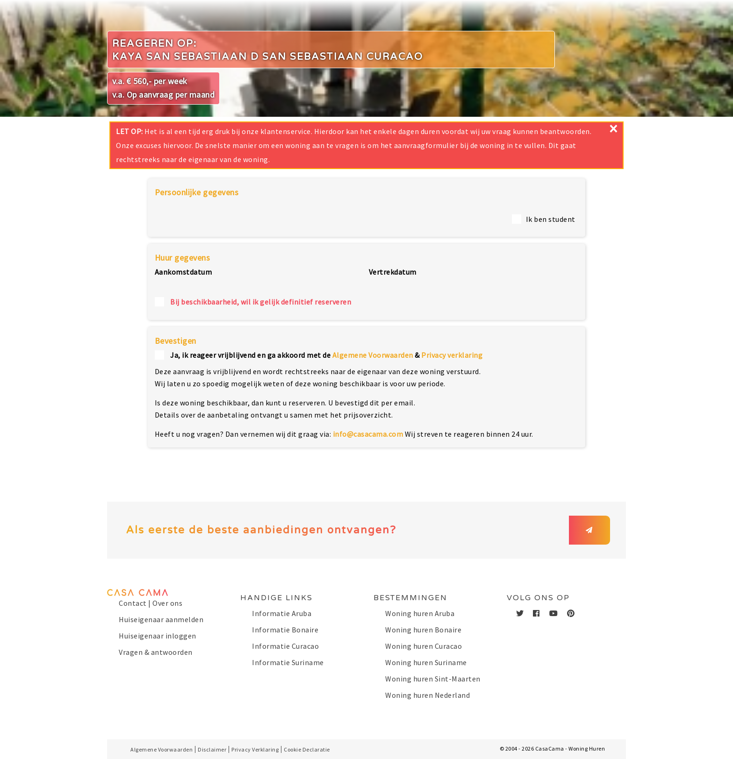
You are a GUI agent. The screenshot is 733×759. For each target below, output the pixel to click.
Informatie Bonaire (285, 629)
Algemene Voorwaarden (372, 355)
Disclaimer (212, 749)
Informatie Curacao (285, 646)
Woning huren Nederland (427, 695)
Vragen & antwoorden (156, 652)
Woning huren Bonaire (423, 629)
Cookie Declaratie (307, 749)
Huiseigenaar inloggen (157, 635)
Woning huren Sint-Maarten (433, 678)
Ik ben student (550, 219)
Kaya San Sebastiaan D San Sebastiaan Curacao (267, 57)
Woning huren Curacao (423, 646)
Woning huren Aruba (419, 613)
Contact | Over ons (150, 603)
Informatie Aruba (281, 613)
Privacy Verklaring (255, 749)
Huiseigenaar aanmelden (161, 619)
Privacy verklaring (451, 355)
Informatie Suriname (288, 662)
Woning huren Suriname (426, 662)
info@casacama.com (368, 434)
